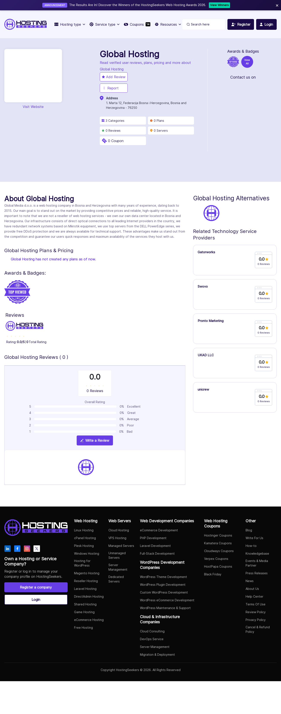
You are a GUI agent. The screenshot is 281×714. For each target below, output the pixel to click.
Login (36, 599)
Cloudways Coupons (219, 551)
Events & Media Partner (257, 563)
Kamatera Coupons (218, 543)
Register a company (36, 587)
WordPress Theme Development (163, 577)
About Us (252, 589)
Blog (249, 530)
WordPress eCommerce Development (167, 600)
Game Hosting (84, 612)
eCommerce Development (159, 530)
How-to (251, 546)
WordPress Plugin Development (163, 584)
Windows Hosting (86, 553)
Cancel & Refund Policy (258, 629)
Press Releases (257, 573)
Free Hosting (83, 627)
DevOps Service (152, 639)
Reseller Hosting (86, 581)
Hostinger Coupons (218, 535)
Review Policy (256, 612)
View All (247, 62)
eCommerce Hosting (89, 620)
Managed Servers (121, 546)
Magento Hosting (86, 573)
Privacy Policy (256, 620)
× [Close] (277, 5)
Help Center (254, 596)
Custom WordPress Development (164, 592)
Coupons (137, 24)
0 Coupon (116, 141)
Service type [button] (104, 24)
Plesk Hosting (84, 546)
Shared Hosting (85, 604)
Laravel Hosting (85, 589)
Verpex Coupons (216, 558)
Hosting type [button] (69, 24)
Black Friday (212, 574)
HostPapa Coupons (218, 566)
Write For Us (254, 538)
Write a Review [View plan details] (94, 440)
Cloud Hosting (118, 530)
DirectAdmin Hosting (89, 596)
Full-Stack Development (157, 553)
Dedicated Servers (116, 579)
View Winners (219, 5)
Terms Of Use (255, 604)
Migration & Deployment (157, 654)
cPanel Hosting (85, 538)
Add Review (113, 77)
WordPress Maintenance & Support (165, 608)
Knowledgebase (257, 553)
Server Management (117, 567)
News (250, 581)
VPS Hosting (117, 538)
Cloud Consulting (152, 631)
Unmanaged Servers (117, 555)
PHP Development (153, 538)
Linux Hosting (84, 530)
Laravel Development (155, 546)
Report (110, 88)
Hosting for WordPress (82, 563)
